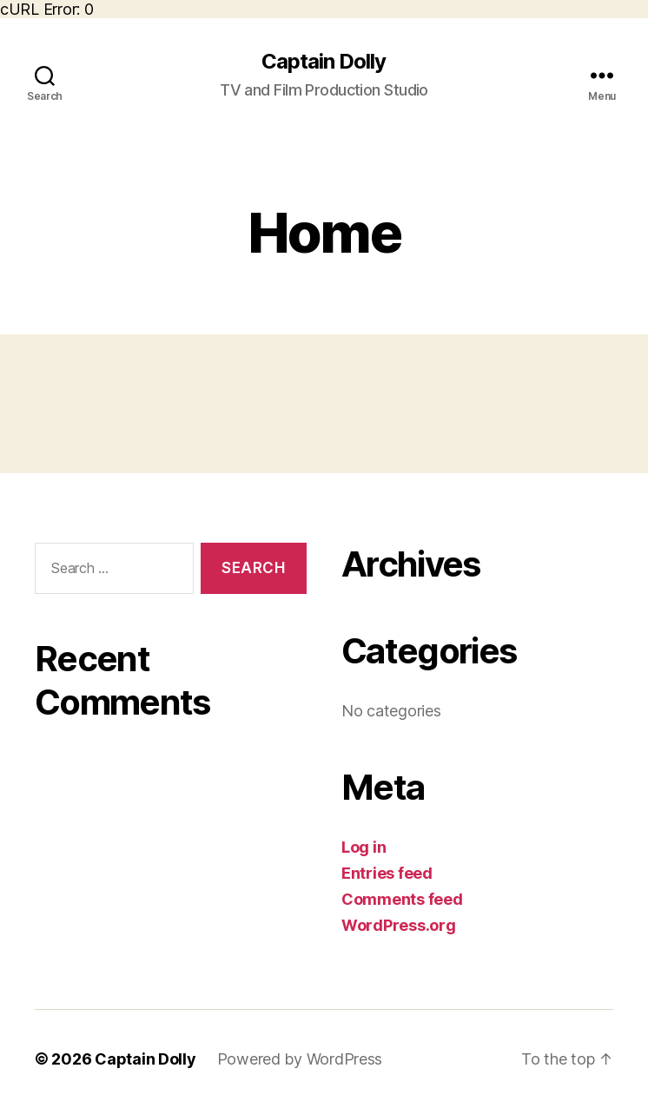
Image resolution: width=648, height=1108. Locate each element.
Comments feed (402, 899)
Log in (363, 847)
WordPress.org (398, 925)
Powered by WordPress (300, 1059)
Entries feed (387, 873)
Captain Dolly (323, 61)
